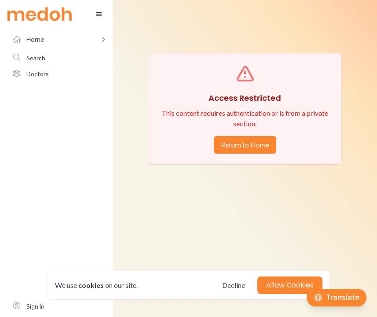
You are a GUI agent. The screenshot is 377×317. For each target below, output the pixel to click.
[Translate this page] (336, 297)
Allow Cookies (290, 285)
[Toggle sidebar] (99, 14)
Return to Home (245, 144)
